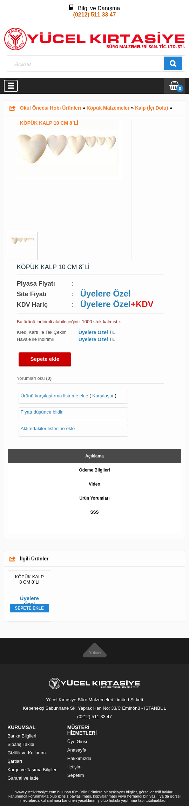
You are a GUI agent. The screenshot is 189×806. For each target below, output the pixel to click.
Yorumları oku (34, 378)
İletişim (74, 766)
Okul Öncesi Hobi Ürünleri (50, 108)
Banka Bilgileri (21, 736)
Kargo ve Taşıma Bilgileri (32, 769)
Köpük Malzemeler (108, 108)
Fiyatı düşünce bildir (42, 412)
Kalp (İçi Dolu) (151, 108)
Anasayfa (76, 750)
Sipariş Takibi (20, 744)
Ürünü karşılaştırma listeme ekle (54, 395)
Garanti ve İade (23, 778)
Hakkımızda (79, 758)
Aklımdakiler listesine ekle (48, 428)
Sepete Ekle (29, 608)
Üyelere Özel (105, 293)
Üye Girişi (77, 741)
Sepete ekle (45, 359)
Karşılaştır (103, 395)
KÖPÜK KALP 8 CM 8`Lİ (29, 579)
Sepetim (75, 775)
